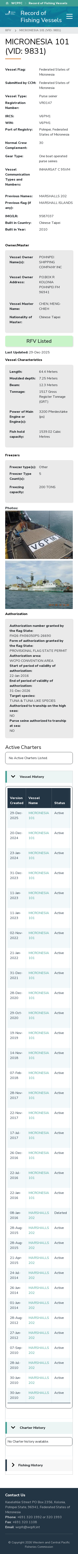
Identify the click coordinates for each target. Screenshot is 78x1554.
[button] (39, 534)
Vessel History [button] (32, 777)
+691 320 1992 (29, 1517)
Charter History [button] (32, 1428)
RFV (8, 30)
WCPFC (16, 3)
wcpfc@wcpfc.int (27, 1527)
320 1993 (54, 1517)
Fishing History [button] (30, 1465)
